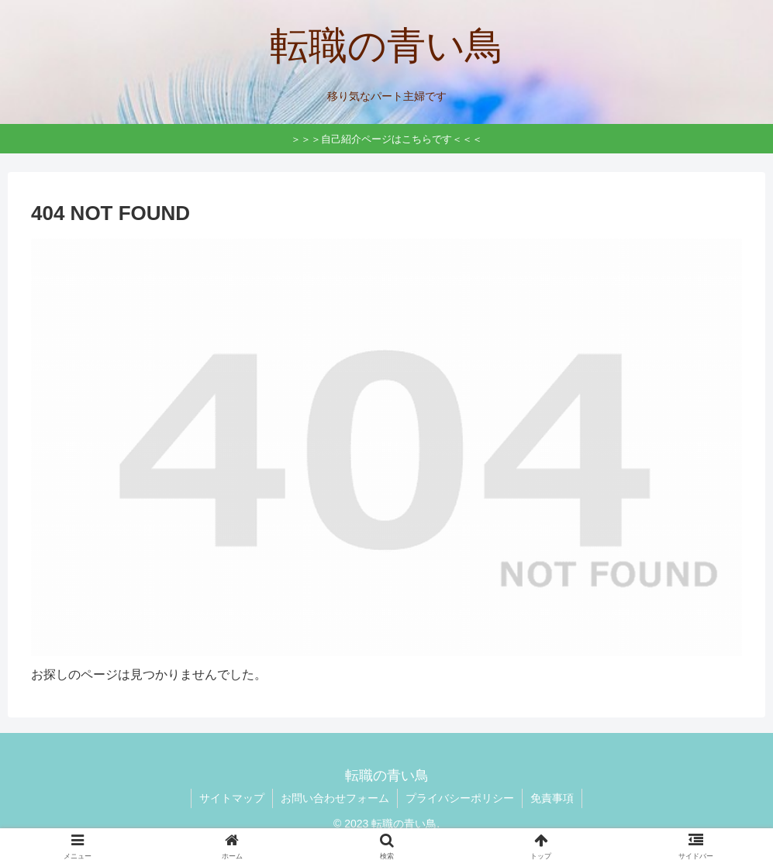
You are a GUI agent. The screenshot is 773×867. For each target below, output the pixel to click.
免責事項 (552, 798)
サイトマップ (231, 798)
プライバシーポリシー (459, 798)
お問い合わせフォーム (335, 798)
